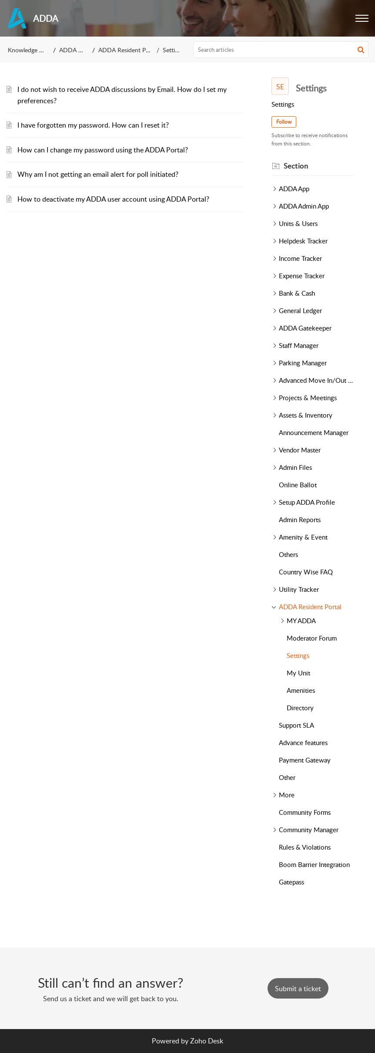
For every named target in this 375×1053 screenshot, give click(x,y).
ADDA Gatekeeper (305, 328)
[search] (281, 49)
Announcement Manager (313, 432)
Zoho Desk (206, 1041)
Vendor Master (300, 450)
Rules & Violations (305, 847)
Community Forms (305, 812)
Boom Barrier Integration (314, 864)
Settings (298, 655)
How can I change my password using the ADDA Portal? (102, 150)
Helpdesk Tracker (303, 240)
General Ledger (300, 310)
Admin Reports (300, 519)
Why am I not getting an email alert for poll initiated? (97, 174)
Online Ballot (298, 484)
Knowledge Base (30, 50)
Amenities (301, 690)
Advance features (303, 742)
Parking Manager (303, 362)
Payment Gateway (305, 760)
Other (287, 777)
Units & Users (298, 223)
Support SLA (296, 725)
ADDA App (294, 188)
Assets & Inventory (305, 415)
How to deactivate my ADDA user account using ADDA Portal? (113, 199)
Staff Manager (298, 345)
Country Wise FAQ (306, 571)
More (287, 794)
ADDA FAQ (74, 50)
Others (288, 554)
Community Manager (308, 829)
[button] (361, 18)
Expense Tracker (302, 275)
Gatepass (291, 882)
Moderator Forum (312, 638)
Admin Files (295, 467)
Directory (300, 707)
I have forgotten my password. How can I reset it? (93, 125)
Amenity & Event (303, 537)
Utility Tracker (299, 589)
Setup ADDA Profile (307, 502)
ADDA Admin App (304, 206)
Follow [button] (283, 121)
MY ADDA (301, 620)
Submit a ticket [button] (298, 988)
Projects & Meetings (308, 397)
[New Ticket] (298, 988)
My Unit (298, 672)
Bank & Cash (297, 293)
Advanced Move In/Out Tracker (316, 380)
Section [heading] (296, 166)
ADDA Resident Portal (128, 50)
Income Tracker (300, 258)
